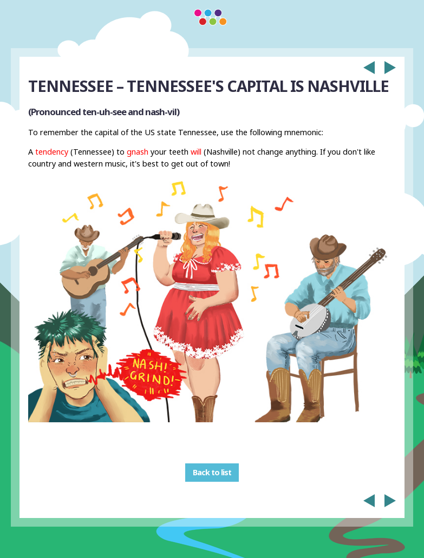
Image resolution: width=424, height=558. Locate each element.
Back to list (212, 472)
